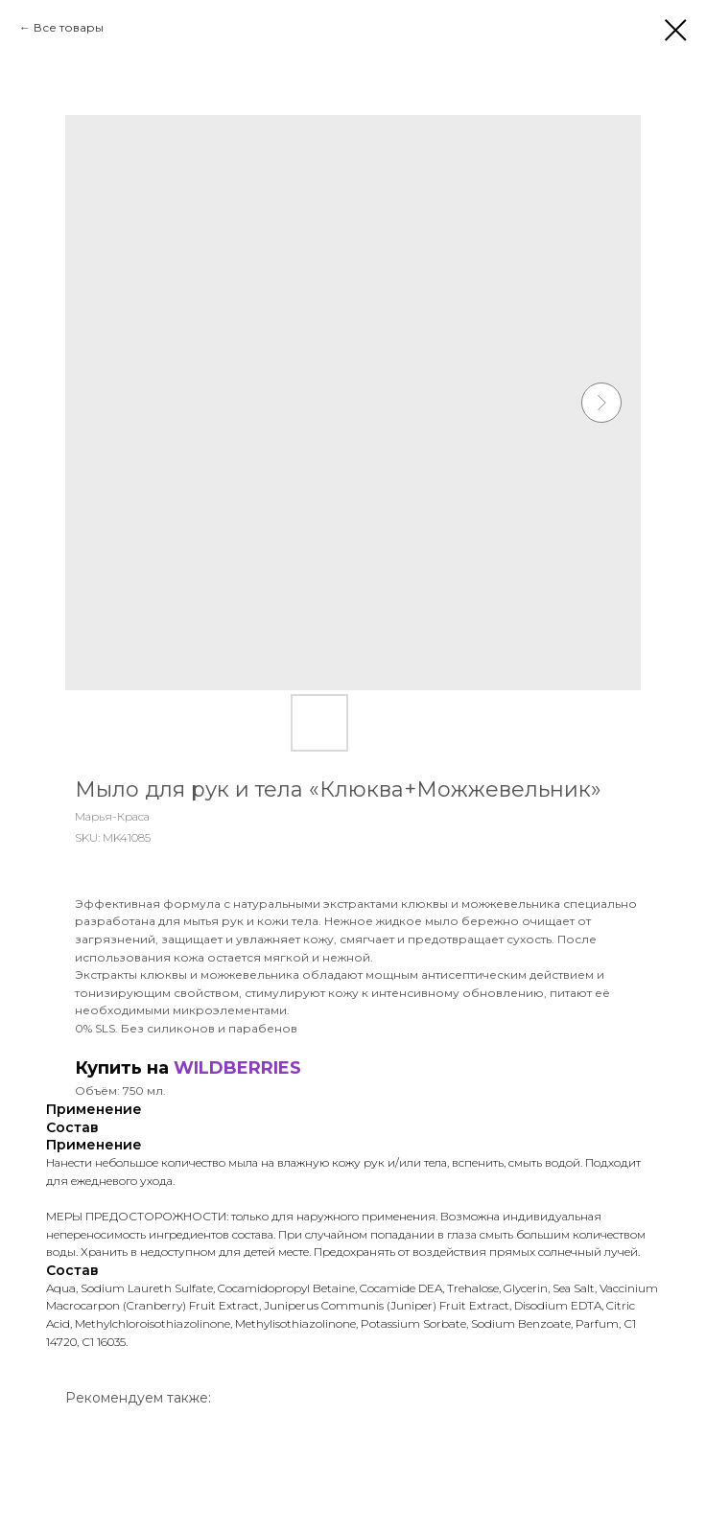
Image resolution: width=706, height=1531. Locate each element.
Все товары (69, 27)
